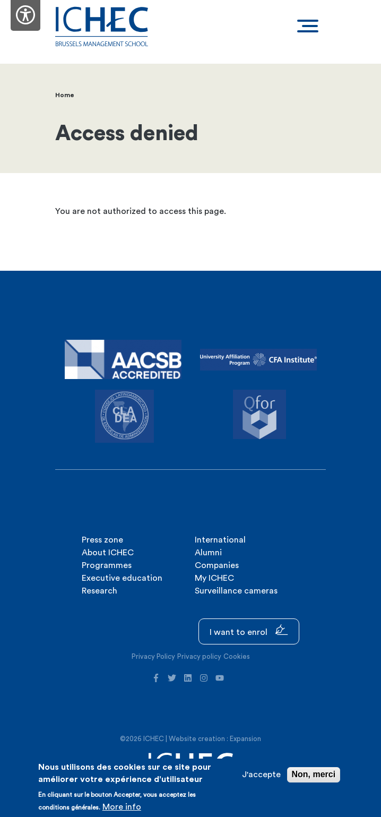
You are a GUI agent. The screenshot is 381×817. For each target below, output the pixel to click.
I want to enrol (249, 630)
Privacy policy (199, 656)
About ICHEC (108, 552)
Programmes (107, 565)
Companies (217, 565)
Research (99, 591)
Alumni (208, 552)
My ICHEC (214, 578)
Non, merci (314, 774)
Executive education (122, 578)
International (220, 540)
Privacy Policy (153, 656)
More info (121, 807)
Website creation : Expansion (215, 738)
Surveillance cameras (236, 591)
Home (64, 95)
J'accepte (261, 774)
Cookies (236, 656)
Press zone (102, 540)
